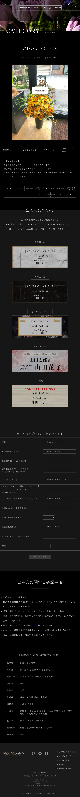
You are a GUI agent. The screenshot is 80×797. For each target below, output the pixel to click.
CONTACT (58, 8)
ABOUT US (36, 8)
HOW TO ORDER (50, 8)
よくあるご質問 (63, 760)
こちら (47, 233)
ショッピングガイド (65, 756)
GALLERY (43, 8)
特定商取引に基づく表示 (66, 752)
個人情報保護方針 (64, 768)
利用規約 (60, 764)
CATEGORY (22, 8)
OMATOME (29, 8)
